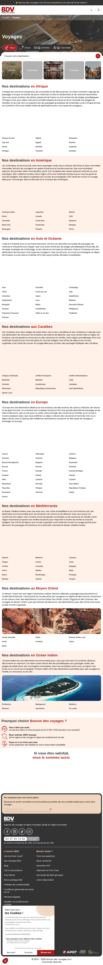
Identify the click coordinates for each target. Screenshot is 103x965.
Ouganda (73, 147)
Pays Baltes (74, 484)
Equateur (73, 221)
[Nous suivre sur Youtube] (29, 831)
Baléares (39, 558)
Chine (4, 292)
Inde (71, 292)
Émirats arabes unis (77, 637)
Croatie (5, 566)
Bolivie (72, 212)
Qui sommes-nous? (13, 856)
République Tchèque (77, 488)
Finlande (72, 467)
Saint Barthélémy (76, 388)
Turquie (72, 579)
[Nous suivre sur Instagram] (14, 831)
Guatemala (40, 225)
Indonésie (6, 296)
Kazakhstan (74, 296)
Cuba (71, 380)
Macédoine (6, 484)
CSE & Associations (13, 870)
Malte (71, 570)
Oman (71, 642)
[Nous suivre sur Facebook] (7, 831)
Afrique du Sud (8, 138)
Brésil (4, 216)
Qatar (4, 646)
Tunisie (38, 579)
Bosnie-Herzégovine (10, 462)
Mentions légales (12, 896)
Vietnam (5, 317)
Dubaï (38, 637)
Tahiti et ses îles (42, 313)
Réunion (5, 708)
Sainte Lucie (7, 393)
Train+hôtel (62, 47)
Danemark (73, 462)
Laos (38, 300)
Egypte (38, 142)
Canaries (72, 558)
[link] (91, 10)
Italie (4, 479)
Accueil (5, 17)
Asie (4, 287)
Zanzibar (72, 151)
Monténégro (40, 575)
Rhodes (5, 579)
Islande (72, 475)
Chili (71, 216)
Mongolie (6, 305)
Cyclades (39, 566)
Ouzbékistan (41, 309)
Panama (39, 229)
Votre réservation (45, 879)
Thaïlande (73, 313)
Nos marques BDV (12, 860)
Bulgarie (39, 462)
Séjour (10, 48)
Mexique (72, 225)
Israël (4, 642)
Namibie (39, 147)
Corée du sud (41, 292)
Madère (39, 570)
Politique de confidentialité (17, 884)
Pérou (71, 229)
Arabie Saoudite (8, 637)
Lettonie (39, 479)
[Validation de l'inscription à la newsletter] (51, 810)
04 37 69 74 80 (15, 838)
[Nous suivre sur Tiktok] (22, 831)
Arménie (5, 458)
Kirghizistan (7, 300)
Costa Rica (40, 221)
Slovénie (39, 492)
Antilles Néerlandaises (78, 376)
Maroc (4, 575)
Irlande (38, 475)
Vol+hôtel (42, 47)
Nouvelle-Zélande (76, 305)
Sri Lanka (73, 708)
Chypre (5, 562)
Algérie (38, 138)
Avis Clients (9, 875)
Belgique (72, 458)
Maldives (72, 704)
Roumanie (6, 492)
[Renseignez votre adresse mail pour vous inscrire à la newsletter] (27, 810)
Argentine (40, 212)
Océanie (5, 309)
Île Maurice (6, 704)
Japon (38, 296)
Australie (39, 287)
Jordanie (39, 642)
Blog (6, 865)
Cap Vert (5, 142)
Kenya (4, 147)
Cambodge (73, 287)
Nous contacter (44, 860)
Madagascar (41, 704)
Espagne (72, 566)
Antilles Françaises (43, 376)
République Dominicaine (46, 388)
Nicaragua (6, 229)
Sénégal (5, 151)
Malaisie (72, 300)
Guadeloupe (41, 384)
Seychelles (40, 708)
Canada (39, 216)
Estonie (39, 467)
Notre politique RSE (13, 879)
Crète (71, 562)
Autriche (39, 458)
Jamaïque (73, 384)
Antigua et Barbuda (10, 376)
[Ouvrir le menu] (99, 10)
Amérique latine (8, 212)
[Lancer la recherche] (97, 56)
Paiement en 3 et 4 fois (47, 870)
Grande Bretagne (76, 471)
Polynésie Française (10, 313)
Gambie (72, 142)
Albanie (5, 558)
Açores (5, 454)
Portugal (72, 575)
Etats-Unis (6, 225)
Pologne (39, 488)
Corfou (38, 562)
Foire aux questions (45, 856)
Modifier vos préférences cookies (16, 903)
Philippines (73, 309)
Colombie (6, 221)
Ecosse (5, 467)
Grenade (5, 384)
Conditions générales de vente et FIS (19, 891)
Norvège (39, 484)
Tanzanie (39, 151)
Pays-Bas (6, 488)
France (5, 471)
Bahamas (6, 380)
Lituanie (72, 479)
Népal (38, 305)
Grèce (4, 570)
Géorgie (39, 471)
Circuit (24, 48)
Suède (71, 492)
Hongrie (5, 475)
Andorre (72, 454)
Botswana (73, 138)
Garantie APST (43, 865)
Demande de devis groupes (49, 875)
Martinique (6, 388)
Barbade (39, 380)
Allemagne (40, 454)
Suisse (5, 496)
